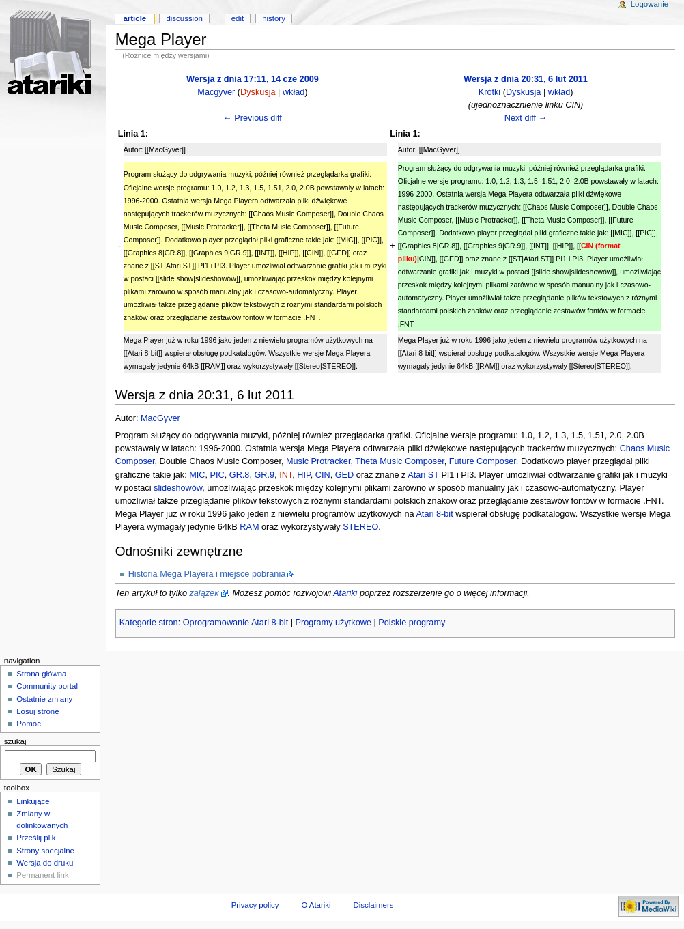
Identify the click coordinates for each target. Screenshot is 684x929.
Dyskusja (257, 92)
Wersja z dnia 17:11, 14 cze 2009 (252, 79)
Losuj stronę (37, 711)
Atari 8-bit (434, 514)
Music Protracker (318, 461)
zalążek (203, 593)
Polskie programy (411, 622)
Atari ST (423, 475)
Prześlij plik (35, 837)
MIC (197, 475)
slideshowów (178, 488)
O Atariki (315, 905)
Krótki (489, 92)
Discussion (184, 18)
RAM (249, 527)
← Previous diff (252, 118)
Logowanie (649, 4)
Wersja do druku (44, 863)
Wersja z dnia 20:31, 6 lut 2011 (526, 79)
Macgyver (216, 92)
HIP (304, 475)
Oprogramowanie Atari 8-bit (235, 622)
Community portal (47, 686)
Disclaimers (373, 905)
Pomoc (28, 723)
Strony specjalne (45, 850)
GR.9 (264, 475)
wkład (293, 92)
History (273, 18)
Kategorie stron (148, 622)
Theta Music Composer (399, 461)
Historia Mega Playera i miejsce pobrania (207, 574)
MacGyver (160, 418)
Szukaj (15, 741)
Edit (237, 18)
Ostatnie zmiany (44, 699)
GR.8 (239, 475)
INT (285, 475)
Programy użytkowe (333, 622)
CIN (322, 475)
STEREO (360, 527)
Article (134, 18)
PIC (217, 475)
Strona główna (41, 674)
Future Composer (482, 461)
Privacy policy (255, 905)
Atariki (345, 593)
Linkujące (32, 801)
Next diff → (525, 118)
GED (344, 475)
